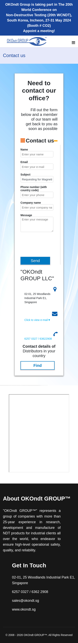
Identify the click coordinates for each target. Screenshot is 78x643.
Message (26, 215)
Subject (25, 174)
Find (37, 365)
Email (24, 162)
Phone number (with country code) (34, 188)
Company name (31, 202)
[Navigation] (73, 43)
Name (24, 149)
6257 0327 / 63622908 (38, 338)
